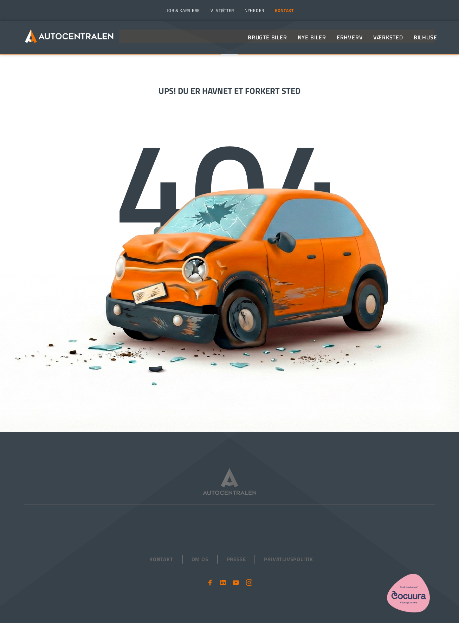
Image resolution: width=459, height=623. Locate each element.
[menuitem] (182, 10)
